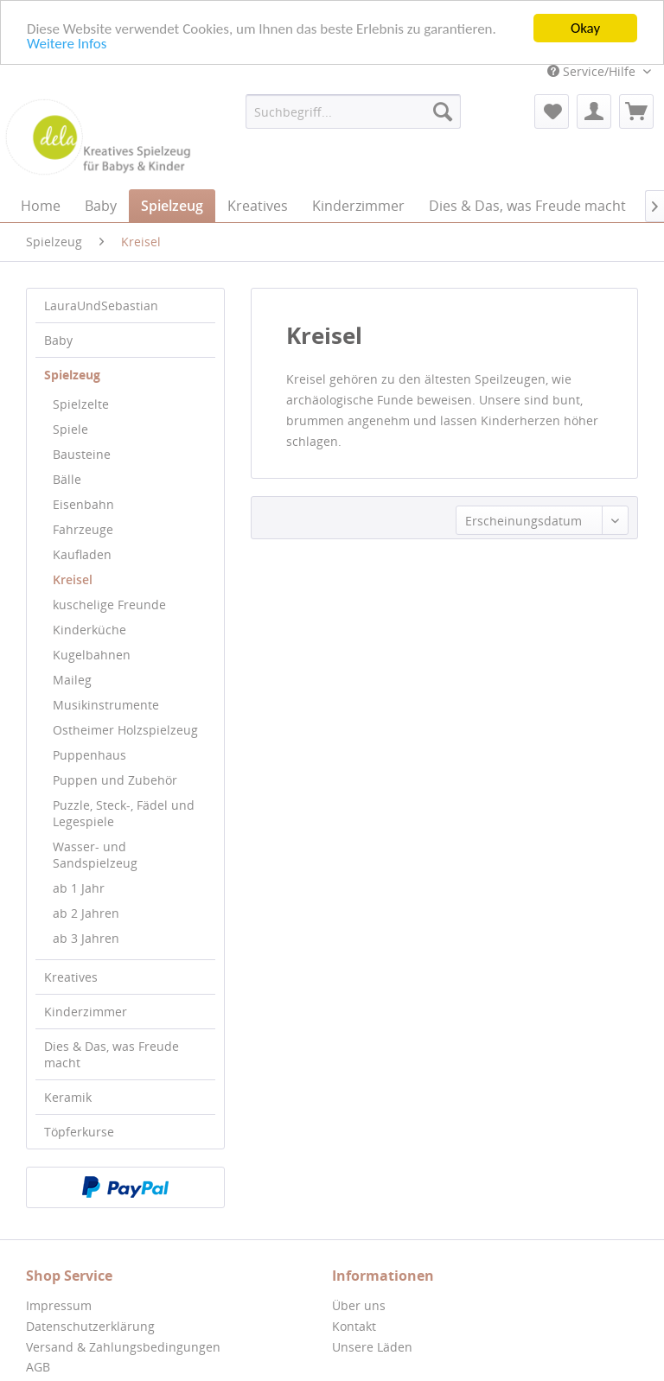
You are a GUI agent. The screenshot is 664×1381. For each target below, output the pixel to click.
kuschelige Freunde (109, 604)
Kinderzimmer (85, 1011)
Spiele (70, 429)
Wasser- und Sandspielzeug (95, 854)
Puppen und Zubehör (115, 780)
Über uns (359, 1305)
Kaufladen (82, 554)
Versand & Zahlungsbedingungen (123, 1346)
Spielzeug (72, 374)
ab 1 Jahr (79, 888)
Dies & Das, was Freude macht (111, 1054)
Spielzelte (81, 404)
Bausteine (82, 454)
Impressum (59, 1305)
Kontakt (354, 1326)
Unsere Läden (372, 1346)
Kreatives (71, 977)
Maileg (72, 679)
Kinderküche (89, 629)
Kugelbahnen (92, 654)
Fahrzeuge (83, 529)
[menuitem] (354, 111)
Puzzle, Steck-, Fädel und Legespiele (124, 813)
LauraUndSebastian (101, 305)
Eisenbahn (83, 504)
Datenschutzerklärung (90, 1326)
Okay (585, 28)
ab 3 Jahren (86, 938)
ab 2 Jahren (86, 913)
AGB (38, 1367)
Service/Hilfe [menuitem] (593, 71)
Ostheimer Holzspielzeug (125, 730)
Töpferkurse (79, 1131)
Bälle (67, 479)
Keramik (68, 1097)
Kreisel (73, 579)
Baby (58, 340)
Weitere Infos (66, 43)
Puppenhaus (89, 755)
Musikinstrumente (106, 705)
